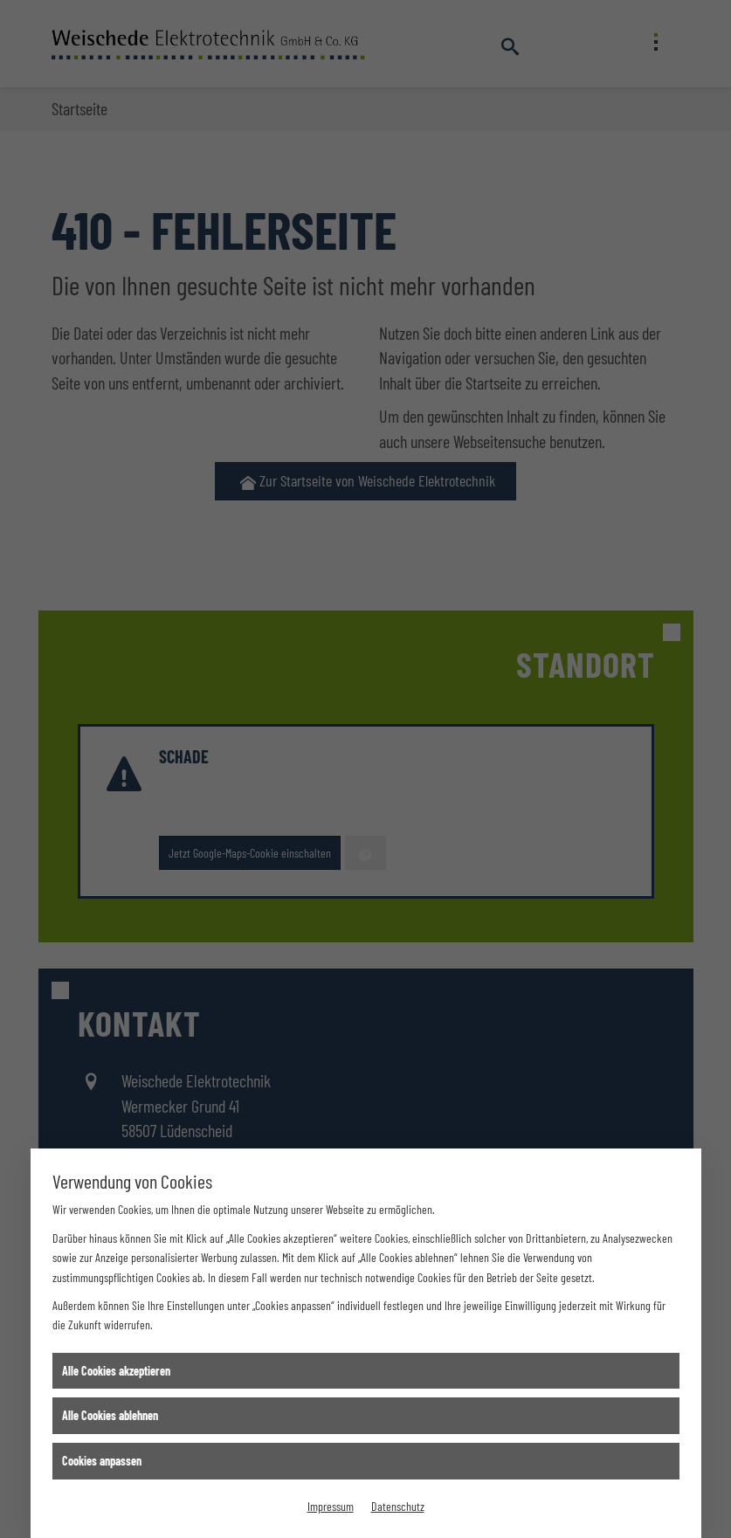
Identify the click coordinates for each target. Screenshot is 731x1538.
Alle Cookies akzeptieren (116, 1370)
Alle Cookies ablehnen (110, 1415)
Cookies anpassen (101, 1460)
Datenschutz (397, 1506)
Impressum (330, 1506)
